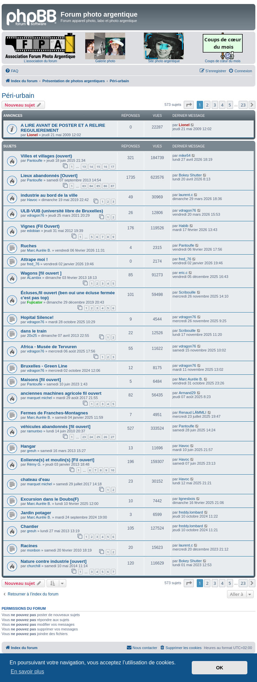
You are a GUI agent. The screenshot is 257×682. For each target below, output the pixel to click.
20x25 (32, 336)
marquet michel (39, 398)
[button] (189, 105)
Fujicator (34, 302)
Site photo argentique (164, 61)
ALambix (34, 278)
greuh (31, 451)
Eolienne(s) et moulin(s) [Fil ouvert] (57, 459)
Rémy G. (34, 464)
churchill (33, 566)
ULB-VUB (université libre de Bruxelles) (62, 210)
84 (91, 186)
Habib (183, 226)
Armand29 (187, 393)
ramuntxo (34, 431)
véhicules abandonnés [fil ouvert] (56, 426)
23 (84, 437)
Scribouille (187, 292)
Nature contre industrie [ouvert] (54, 561)
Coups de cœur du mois (222, 61)
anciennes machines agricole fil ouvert (61, 393)
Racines (29, 545)
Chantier (30, 526)
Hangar (28, 446)
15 (98, 166)
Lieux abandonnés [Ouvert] (49, 175)
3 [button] (215, 105)
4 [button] (222, 105)
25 (98, 437)
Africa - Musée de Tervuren (49, 346)
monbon (33, 550)
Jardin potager (36, 512)
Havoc (32, 200)
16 (105, 166)
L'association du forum (40, 61)
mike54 (184, 155)
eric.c (183, 273)
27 (112, 437)
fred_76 (33, 264)
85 (98, 186)
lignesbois (187, 499)
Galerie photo (105, 61)
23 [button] (243, 105)
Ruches (29, 245)
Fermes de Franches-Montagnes (54, 412)
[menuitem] (11, 71)
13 (84, 166)
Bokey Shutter (190, 175)
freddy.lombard (191, 512)
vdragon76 (35, 215)
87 (112, 186)
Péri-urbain (18, 95)
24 (91, 437)
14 (91, 166)
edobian (33, 231)
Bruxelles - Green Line (44, 365)
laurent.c (186, 195)
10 (112, 470)
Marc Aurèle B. (39, 250)
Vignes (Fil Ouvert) (40, 226)
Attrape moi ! (34, 259)
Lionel (32, 135)
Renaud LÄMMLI (192, 412)
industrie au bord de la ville (49, 195)
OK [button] (219, 667)
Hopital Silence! (37, 317)
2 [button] (207, 105)
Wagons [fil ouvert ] (41, 273)
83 (84, 186)
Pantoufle (34, 160)
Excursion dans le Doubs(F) (50, 499)
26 (105, 437)
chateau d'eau (35, 479)
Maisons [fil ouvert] (41, 379)
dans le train (34, 331)
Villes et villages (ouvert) (46, 155)
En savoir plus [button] (27, 671)
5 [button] (230, 105)
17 (112, 166)
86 (105, 186)
